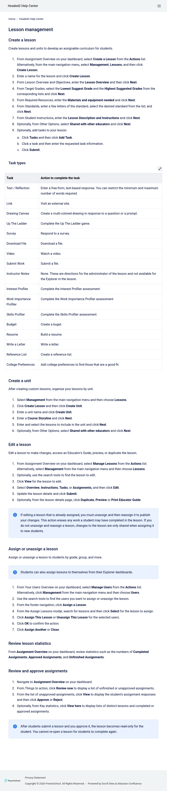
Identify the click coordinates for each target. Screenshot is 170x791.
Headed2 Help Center (23, 6)
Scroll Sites (108, 783)
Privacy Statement (35, 777)
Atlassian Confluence (129, 783)
